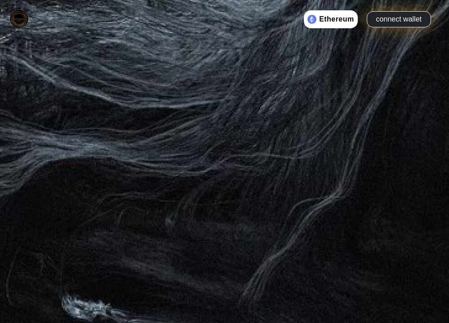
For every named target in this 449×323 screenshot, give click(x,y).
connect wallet (399, 19)
